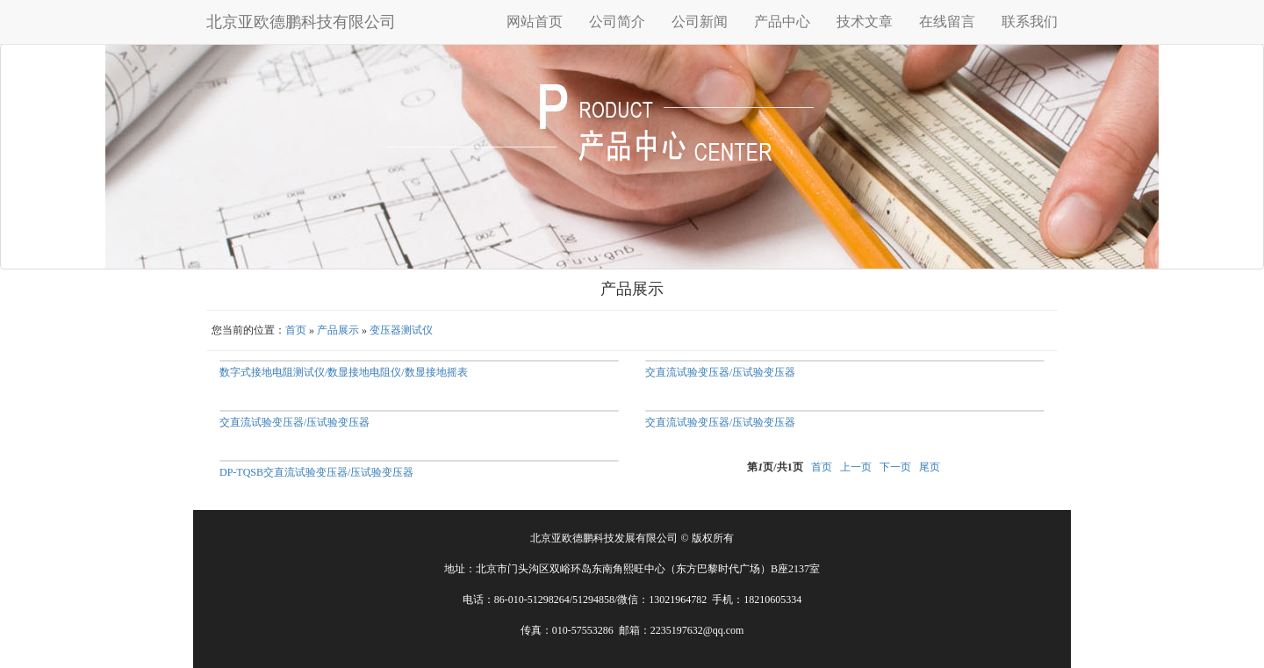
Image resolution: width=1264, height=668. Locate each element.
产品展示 (338, 330)
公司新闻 (700, 21)
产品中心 (782, 21)
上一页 (855, 467)
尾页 (929, 467)
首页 (295, 330)
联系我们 (1030, 21)
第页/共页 (774, 467)
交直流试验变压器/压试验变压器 (720, 372)
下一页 (895, 467)
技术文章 (865, 21)
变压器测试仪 (401, 330)
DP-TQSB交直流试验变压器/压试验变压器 (316, 472)
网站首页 (534, 21)
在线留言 (947, 21)
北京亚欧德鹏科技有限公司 (301, 22)
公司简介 (617, 21)
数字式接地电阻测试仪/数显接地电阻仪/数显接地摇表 (343, 372)
